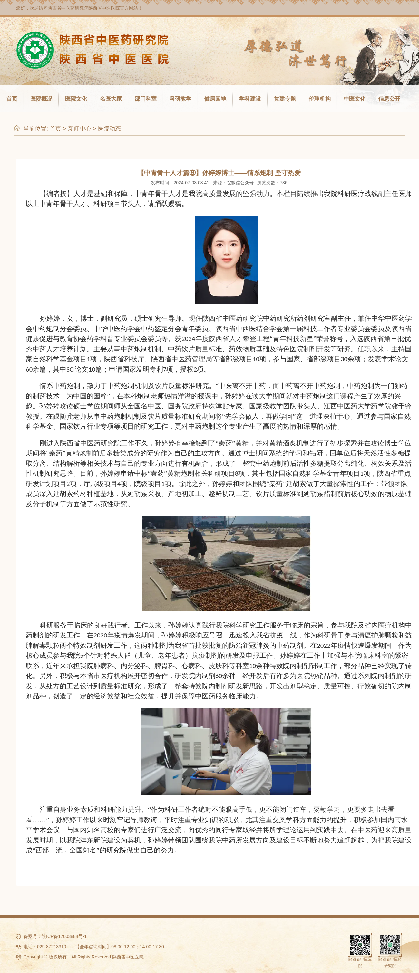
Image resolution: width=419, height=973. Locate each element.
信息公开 (389, 99)
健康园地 (215, 99)
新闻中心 (79, 128)
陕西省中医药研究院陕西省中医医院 (84, 8)
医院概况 (41, 99)
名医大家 (111, 99)
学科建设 (250, 99)
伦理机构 (320, 99)
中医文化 (354, 99)
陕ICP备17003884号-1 (64, 936)
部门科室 (146, 99)
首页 (11, 99)
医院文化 (76, 99)
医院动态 (109, 128)
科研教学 (180, 99)
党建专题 (285, 99)
